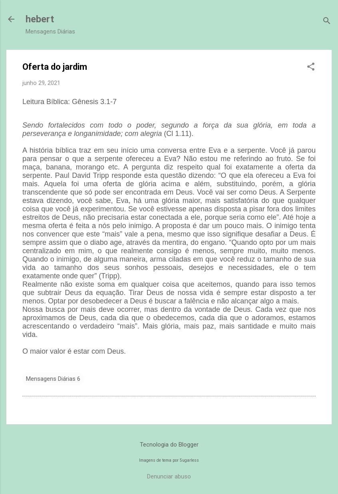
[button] (311, 67)
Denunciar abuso (169, 476)
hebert (40, 19)
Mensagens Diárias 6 (53, 378)
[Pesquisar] (327, 22)
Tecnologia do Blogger (169, 444)
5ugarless (189, 460)
